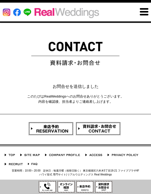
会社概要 (62, 155)
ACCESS (93, 155)
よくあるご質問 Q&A (32, 164)
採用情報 (14, 164)
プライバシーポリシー (122, 155)
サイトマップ (30, 155)
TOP (10, 155)
